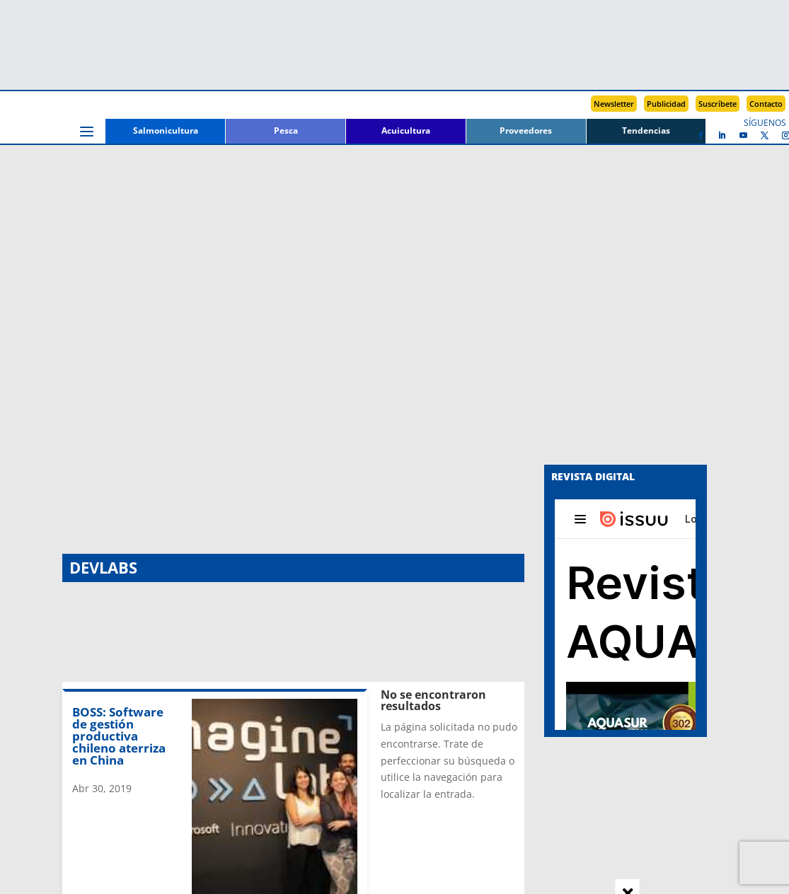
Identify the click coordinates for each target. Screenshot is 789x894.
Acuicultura (405, 131)
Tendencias (646, 131)
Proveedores (526, 131)
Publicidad (666, 103)
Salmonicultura (165, 131)
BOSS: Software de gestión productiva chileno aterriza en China (119, 239)
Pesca (286, 131)
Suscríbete (717, 103)
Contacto (766, 103)
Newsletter (614, 103)
